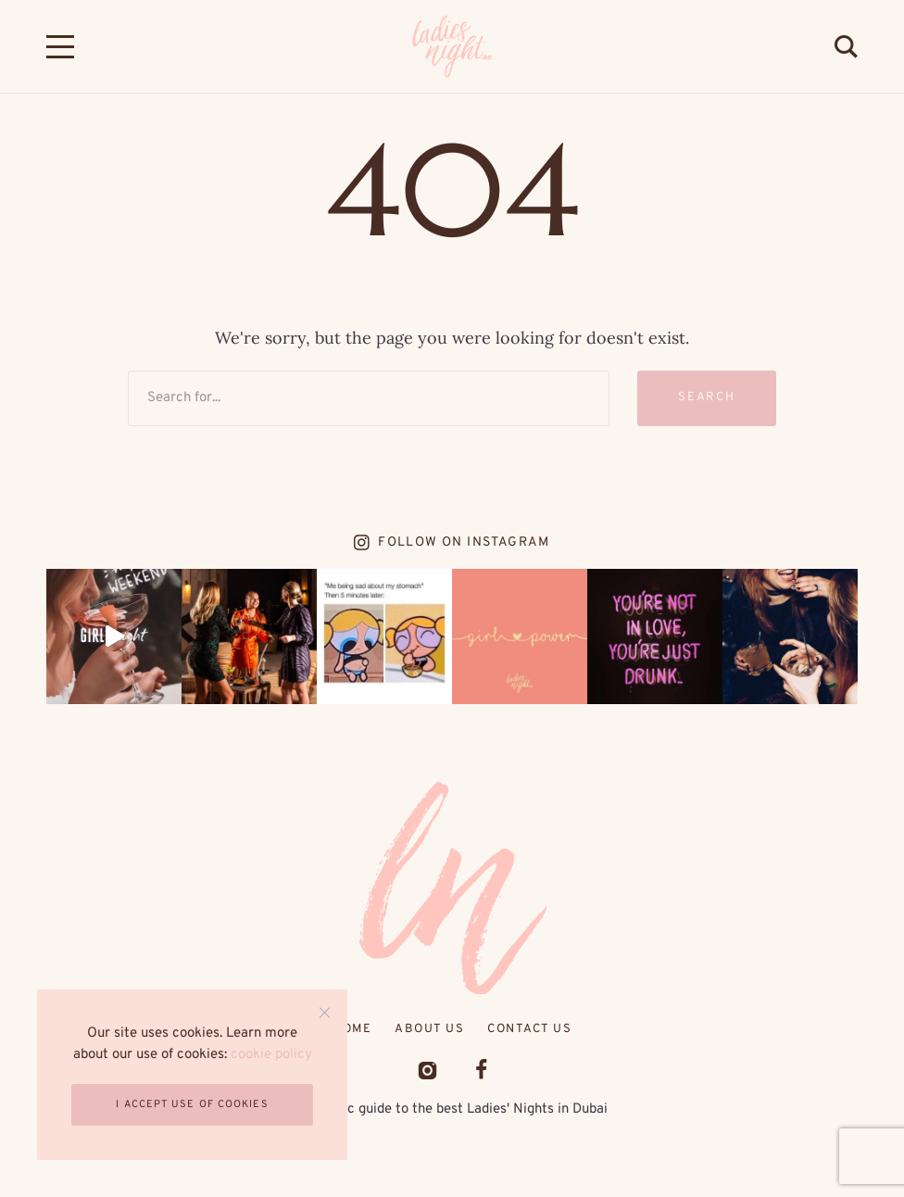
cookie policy (271, 1055)
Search (707, 397)
